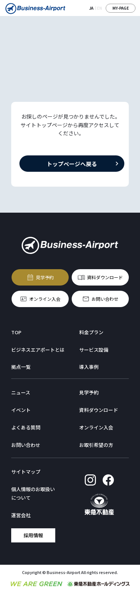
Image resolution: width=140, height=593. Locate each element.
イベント (21, 409)
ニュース (20, 392)
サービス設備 (93, 349)
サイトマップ (25, 471)
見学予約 (45, 277)
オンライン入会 (44, 298)
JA (91, 8)
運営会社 (21, 515)
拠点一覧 (21, 366)
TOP (16, 332)
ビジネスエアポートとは (38, 349)
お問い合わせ (104, 298)
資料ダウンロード (105, 277)
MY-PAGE (120, 8)
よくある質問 (25, 427)
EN (99, 8)
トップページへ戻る (72, 163)
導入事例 (89, 366)
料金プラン (91, 332)
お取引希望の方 (96, 444)
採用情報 (33, 534)
